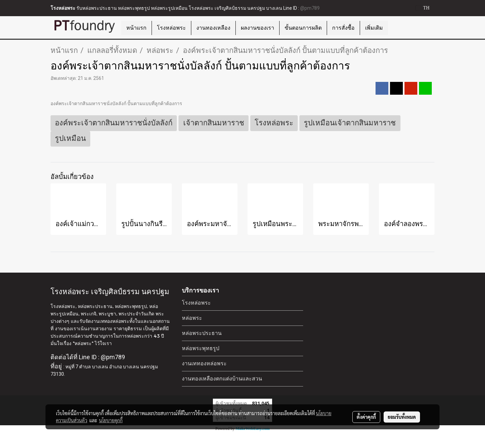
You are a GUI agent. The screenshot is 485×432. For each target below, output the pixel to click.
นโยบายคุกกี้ (111, 420)
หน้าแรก (136, 28)
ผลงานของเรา (257, 28)
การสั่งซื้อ (343, 28)
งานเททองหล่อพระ (204, 363)
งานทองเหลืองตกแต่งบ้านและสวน (222, 378)
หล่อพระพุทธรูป (200, 348)
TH (422, 7)
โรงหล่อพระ (171, 28)
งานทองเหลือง (213, 28)
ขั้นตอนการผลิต (303, 28)
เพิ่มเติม (374, 28)
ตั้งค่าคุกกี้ (366, 417)
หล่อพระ (192, 318)
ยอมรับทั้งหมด (402, 417)
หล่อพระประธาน (202, 333)
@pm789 (310, 8)
